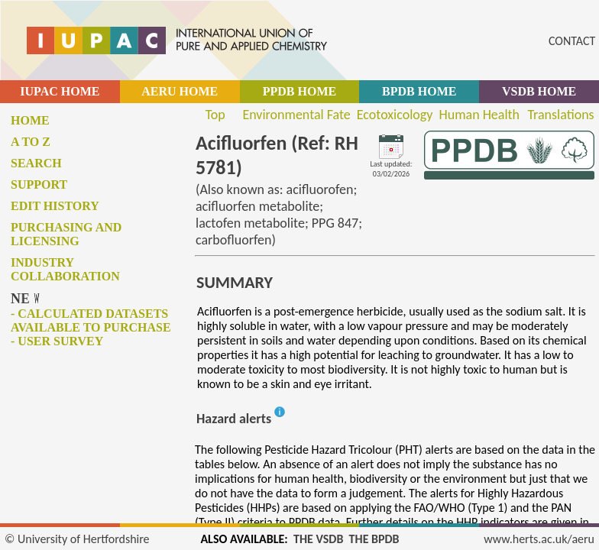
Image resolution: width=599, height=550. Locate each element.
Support (39, 184)
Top (215, 114)
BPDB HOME (419, 91)
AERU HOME (179, 91)
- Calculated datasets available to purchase (91, 320)
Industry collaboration (65, 269)
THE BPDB (374, 539)
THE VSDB (318, 539)
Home (30, 120)
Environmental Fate (296, 114)
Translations (560, 114)
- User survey (57, 341)
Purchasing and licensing (66, 234)
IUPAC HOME (59, 91)
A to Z (30, 141)
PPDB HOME (299, 91)
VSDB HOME (539, 91)
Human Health (479, 114)
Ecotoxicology (395, 114)
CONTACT (572, 41)
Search (36, 163)
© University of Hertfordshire (77, 539)
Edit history (55, 205)
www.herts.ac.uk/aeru (539, 539)
